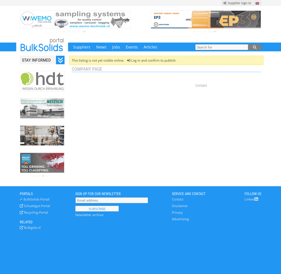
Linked (251, 199)
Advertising (180, 219)
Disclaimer (180, 206)
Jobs (116, 47)
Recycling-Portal (35, 212)
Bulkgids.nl (32, 227)
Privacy (177, 212)
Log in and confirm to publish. (153, 60)
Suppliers (81, 47)
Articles (150, 47)
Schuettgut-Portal (36, 206)
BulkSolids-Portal (34, 199)
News (101, 47)
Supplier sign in (237, 3)
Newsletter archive (89, 215)
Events (132, 47)
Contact (177, 199)
